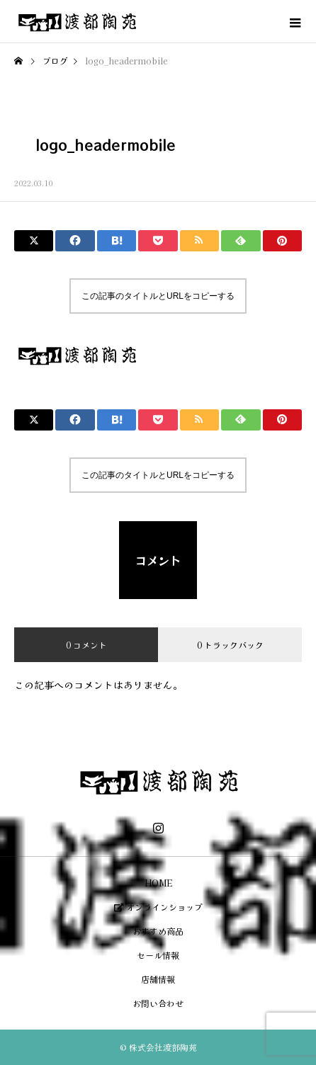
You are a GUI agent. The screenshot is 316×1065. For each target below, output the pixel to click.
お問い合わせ (158, 1003)
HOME (158, 883)
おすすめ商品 (158, 931)
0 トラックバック (230, 645)
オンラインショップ (158, 907)
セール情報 (158, 955)
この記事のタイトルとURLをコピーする (158, 296)
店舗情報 (158, 979)
